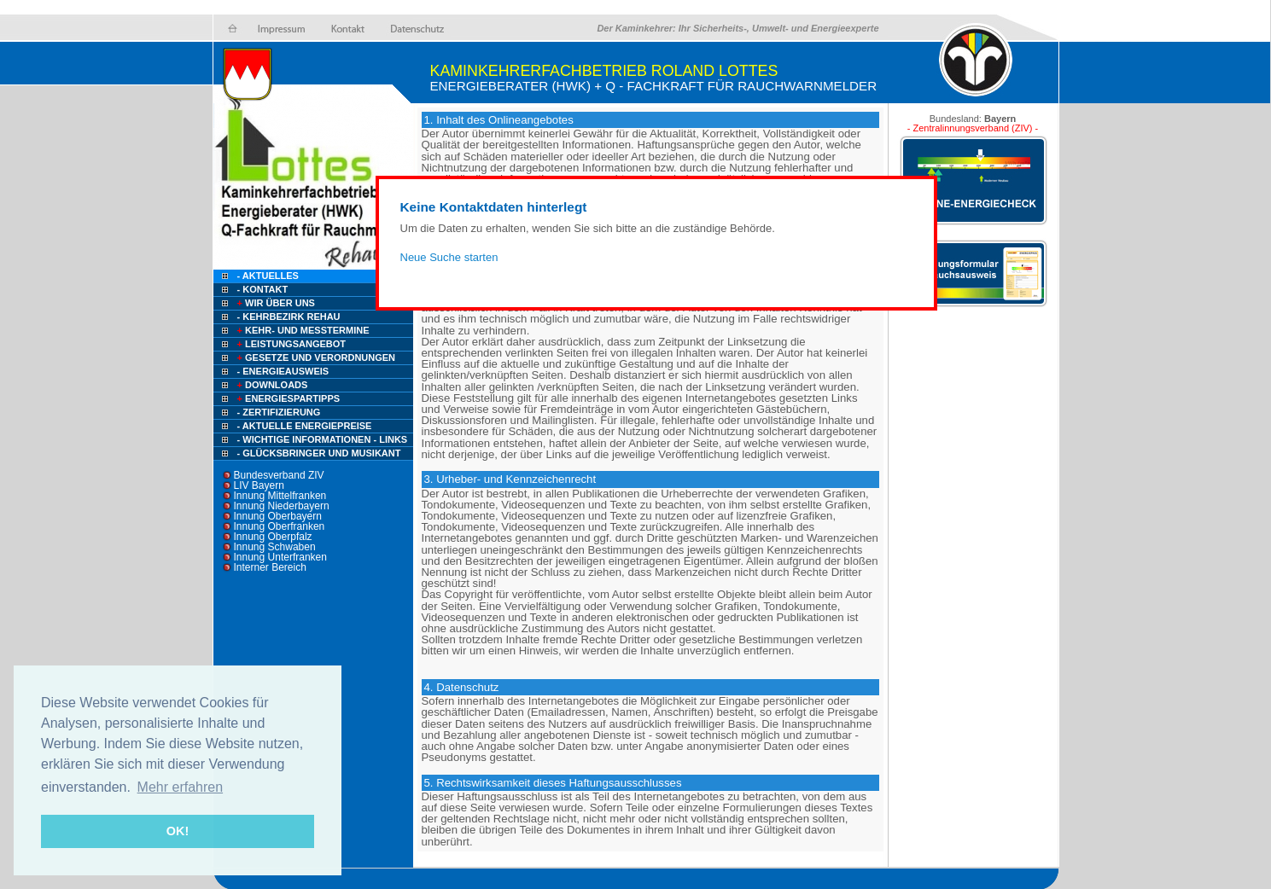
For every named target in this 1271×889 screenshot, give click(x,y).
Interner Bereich (270, 567)
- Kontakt (262, 289)
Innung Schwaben (275, 547)
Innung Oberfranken (279, 526)
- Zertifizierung (279, 412)
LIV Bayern (259, 485)
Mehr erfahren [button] (180, 787)
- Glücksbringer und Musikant (319, 453)
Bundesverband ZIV (279, 475)
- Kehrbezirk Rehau (289, 316)
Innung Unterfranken (280, 557)
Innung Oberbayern (278, 516)
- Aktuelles (267, 275)
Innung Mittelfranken (280, 496)
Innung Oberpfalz (273, 537)
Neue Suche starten (449, 257)
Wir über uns (275, 303)
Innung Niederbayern (281, 506)
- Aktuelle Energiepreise (304, 426)
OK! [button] (177, 831)
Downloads (271, 385)
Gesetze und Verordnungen (315, 357)
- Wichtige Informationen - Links (322, 439)
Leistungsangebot (291, 344)
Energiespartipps (288, 398)
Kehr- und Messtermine (302, 330)
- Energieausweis (283, 371)
